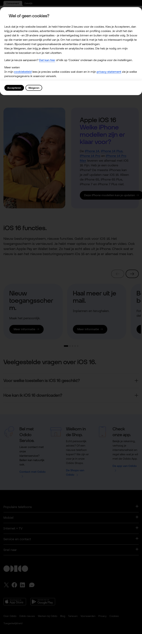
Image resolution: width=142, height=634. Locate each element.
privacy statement (109, 72)
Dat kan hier (47, 60)
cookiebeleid (23, 72)
